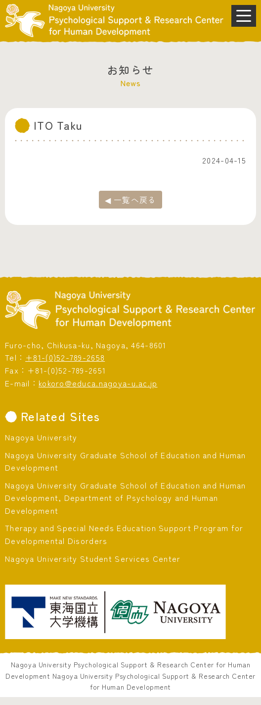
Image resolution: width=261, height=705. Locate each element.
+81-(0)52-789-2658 (65, 357)
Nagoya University (41, 437)
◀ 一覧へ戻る (131, 200)
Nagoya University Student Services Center (92, 558)
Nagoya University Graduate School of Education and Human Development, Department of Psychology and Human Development (125, 497)
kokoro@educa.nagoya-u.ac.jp (98, 383)
